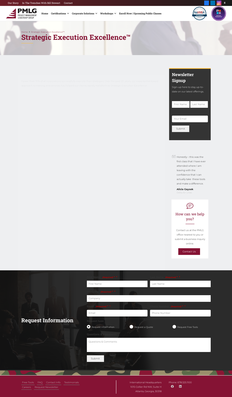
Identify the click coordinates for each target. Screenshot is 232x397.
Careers (26, 387)
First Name (101, 277)
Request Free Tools (187, 327)
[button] (67, 13)
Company (100, 291)
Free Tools (28, 382)
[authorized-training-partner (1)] (218, 13)
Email (97, 306)
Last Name (164, 277)
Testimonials (71, 382)
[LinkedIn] (212, 3)
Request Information (103, 327)
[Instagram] (219, 3)
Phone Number (166, 306)
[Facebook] (206, 3)
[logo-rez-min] (21, 13)
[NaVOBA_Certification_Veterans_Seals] (199, 13)
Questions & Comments (102, 334)
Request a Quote (143, 327)
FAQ (40, 382)
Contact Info (53, 382)
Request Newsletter (46, 387)
